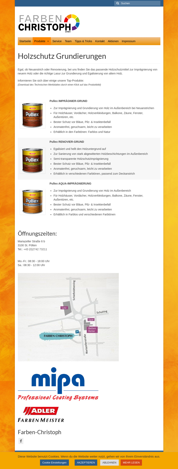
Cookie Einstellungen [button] (54, 462)
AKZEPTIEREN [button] (86, 462)
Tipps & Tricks (83, 41)
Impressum (128, 41)
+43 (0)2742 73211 (35, 249)
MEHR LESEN (131, 462)
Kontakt (100, 41)
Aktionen (113, 41)
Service (57, 41)
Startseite (25, 41)
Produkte (41, 41)
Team (68, 41)
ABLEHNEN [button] (109, 462)
